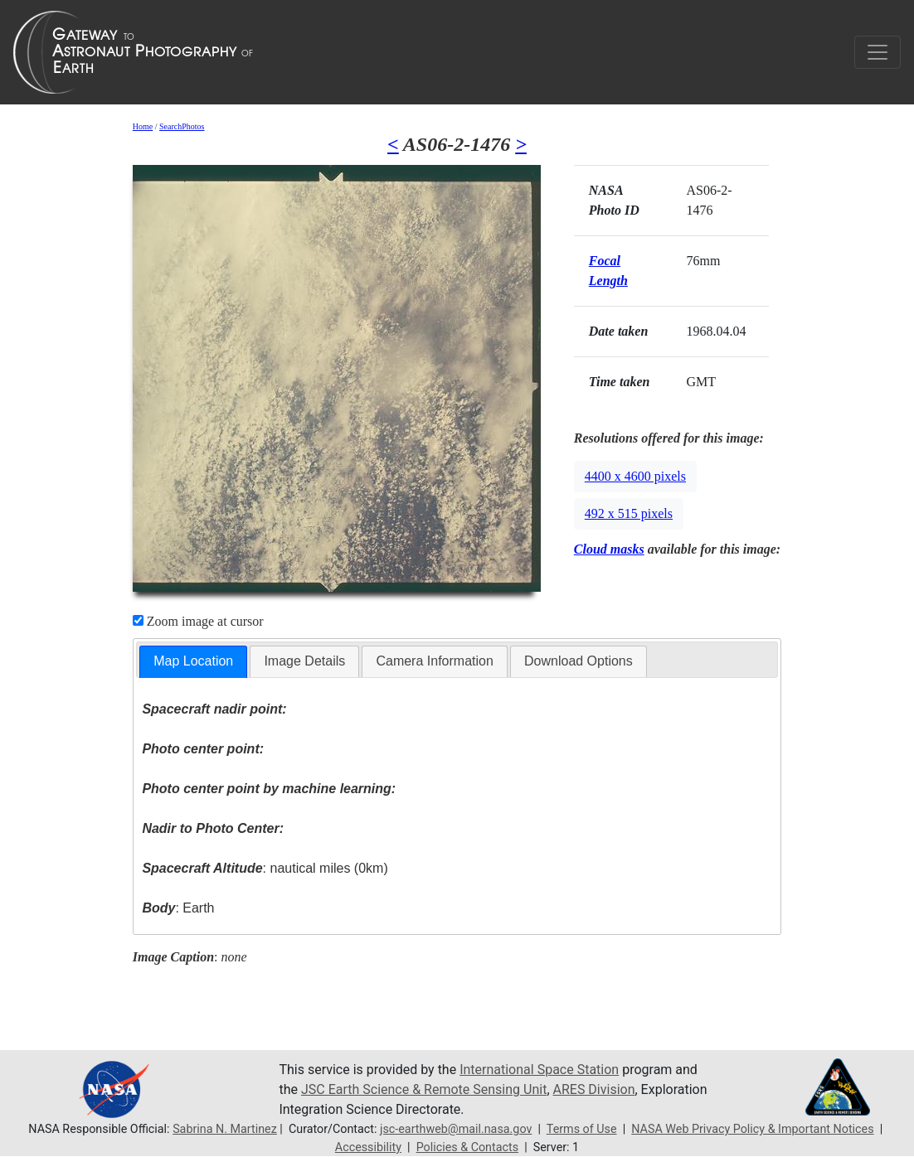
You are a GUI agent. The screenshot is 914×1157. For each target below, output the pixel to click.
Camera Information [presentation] (434, 661)
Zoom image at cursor (198, 621)
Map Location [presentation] (193, 661)
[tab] (193, 662)
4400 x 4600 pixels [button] (635, 476)
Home (143, 126)
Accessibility (368, 1147)
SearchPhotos (181, 126)
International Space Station (539, 1069)
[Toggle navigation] (877, 52)
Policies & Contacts (467, 1147)
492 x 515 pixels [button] (629, 513)
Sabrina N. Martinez (225, 1128)
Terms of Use (582, 1128)
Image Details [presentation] (304, 661)
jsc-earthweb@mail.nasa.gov (456, 1128)
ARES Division (594, 1089)
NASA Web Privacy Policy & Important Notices (752, 1128)
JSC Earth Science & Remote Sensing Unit (424, 1089)
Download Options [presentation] (578, 661)
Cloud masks (609, 549)
